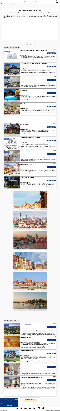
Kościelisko (6, 364)
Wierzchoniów (6, 51)
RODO (2, 403)
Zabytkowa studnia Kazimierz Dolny (30, 399)
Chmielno (6, 351)
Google (16, 399)
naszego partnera (43, 59)
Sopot (5, 378)
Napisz (59, 410)
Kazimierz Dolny (7, 64)
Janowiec (5, 138)
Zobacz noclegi (51, 53)
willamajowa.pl (30, 2)
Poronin (5, 325)
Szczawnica (6, 338)
